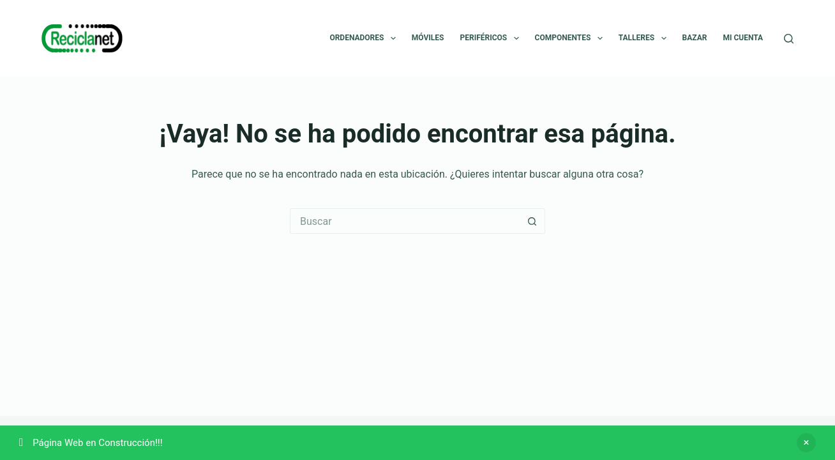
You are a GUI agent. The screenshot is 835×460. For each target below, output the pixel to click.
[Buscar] (789, 38)
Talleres (645, 38)
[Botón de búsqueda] (532, 221)
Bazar (694, 37)
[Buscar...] (405, 221)
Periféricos (491, 38)
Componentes (571, 38)
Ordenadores (364, 38)
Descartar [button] (806, 442)
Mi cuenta (743, 37)
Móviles (428, 37)
